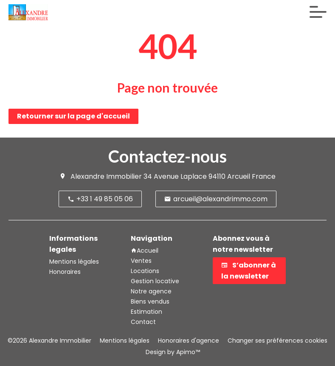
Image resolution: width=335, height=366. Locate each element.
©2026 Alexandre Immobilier (49, 340)
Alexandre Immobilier (106, 176)
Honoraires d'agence (188, 340)
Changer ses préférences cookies (277, 340)
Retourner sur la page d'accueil (73, 116)
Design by (172, 352)
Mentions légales (124, 340)
